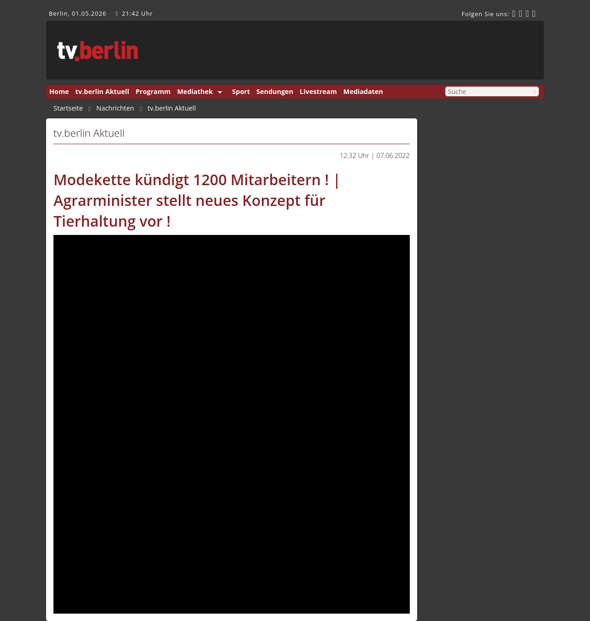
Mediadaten (363, 91)
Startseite (68, 108)
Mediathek (194, 91)
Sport (241, 91)
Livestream (318, 91)
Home (59, 91)
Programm (153, 91)
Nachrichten (115, 108)
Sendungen (274, 91)
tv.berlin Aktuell (103, 91)
